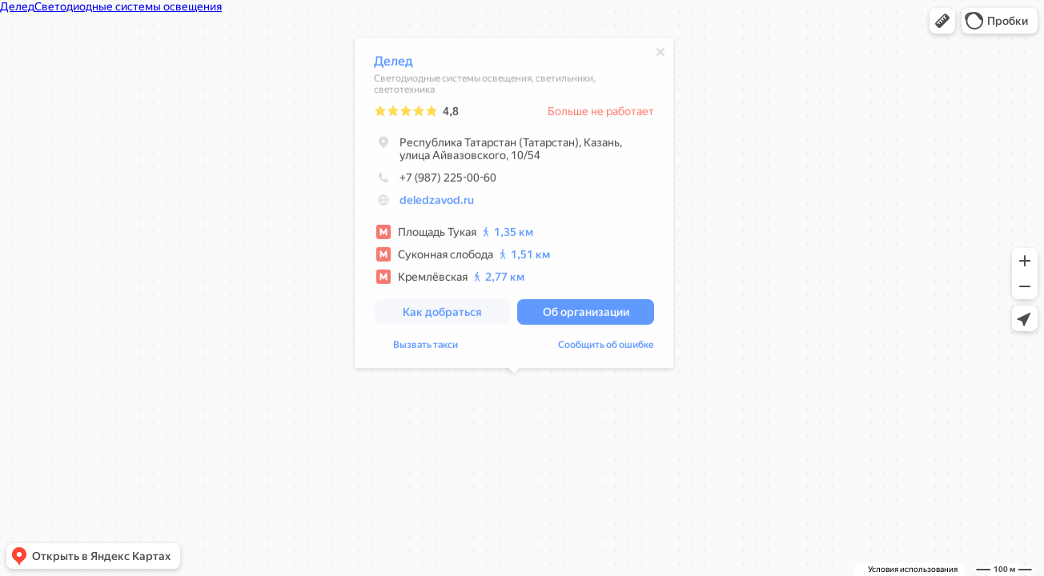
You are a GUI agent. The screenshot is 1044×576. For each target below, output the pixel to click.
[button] (942, 21)
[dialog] (514, 205)
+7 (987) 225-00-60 (435, 180)
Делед (393, 63)
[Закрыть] (660, 54)
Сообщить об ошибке (606, 347)
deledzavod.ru (437, 202)
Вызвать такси (425, 347)
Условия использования (913, 569)
